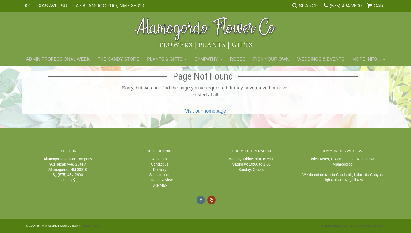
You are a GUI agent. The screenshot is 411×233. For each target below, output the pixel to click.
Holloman (339, 159)
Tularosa (368, 159)
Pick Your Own (271, 59)
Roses (237, 59)
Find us (67, 180)
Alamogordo (343, 164)
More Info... (366, 59)
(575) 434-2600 (345, 5)
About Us (159, 159)
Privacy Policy (90, 225)
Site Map (159, 185)
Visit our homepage (205, 111)
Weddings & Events (320, 59)
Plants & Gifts (164, 59)
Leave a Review (160, 180)
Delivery (159, 169)
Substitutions (159, 175)
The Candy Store (118, 59)
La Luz (354, 159)
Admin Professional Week (58, 59)
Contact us (160, 164)
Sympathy (206, 59)
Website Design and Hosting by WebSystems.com (353, 225)
